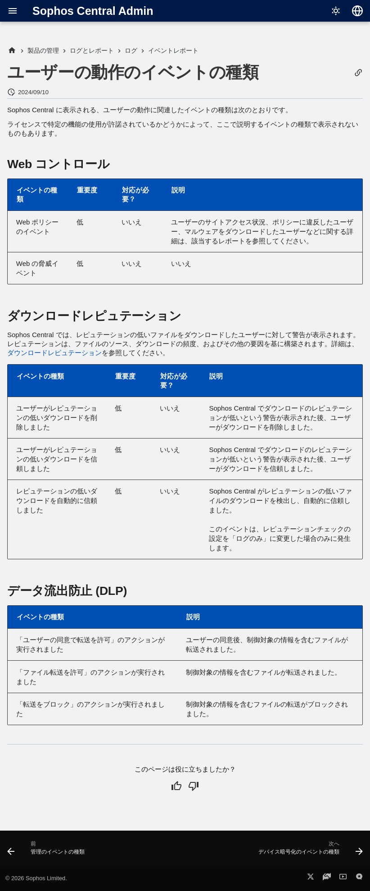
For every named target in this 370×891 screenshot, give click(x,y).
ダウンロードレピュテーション (54, 352)
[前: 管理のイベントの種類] (47, 851)
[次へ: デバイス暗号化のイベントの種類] (309, 851)
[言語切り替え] (357, 11)
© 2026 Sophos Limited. (36, 878)
